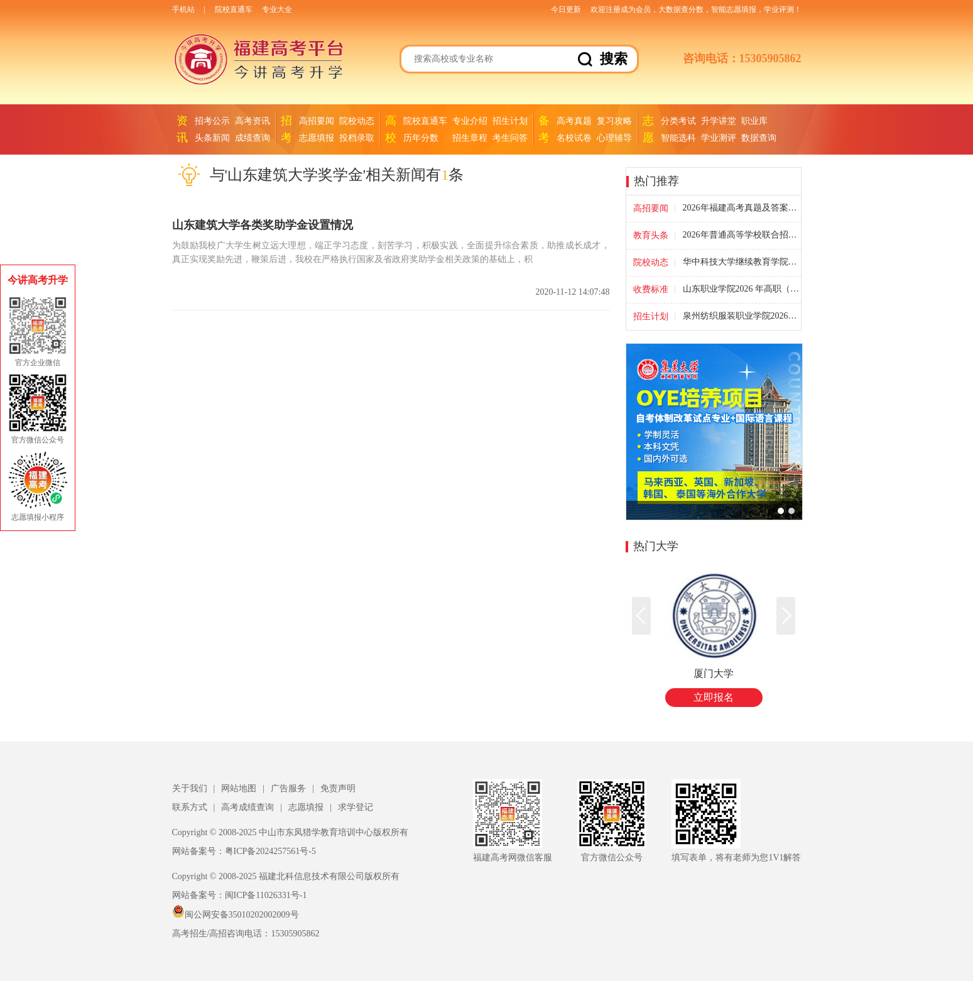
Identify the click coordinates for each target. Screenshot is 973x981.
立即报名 (713, 697)
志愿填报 (316, 138)
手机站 (183, 9)
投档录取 (356, 138)
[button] (785, 616)
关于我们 (189, 788)
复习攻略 (614, 121)
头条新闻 (212, 138)
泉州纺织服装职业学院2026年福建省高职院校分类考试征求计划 (741, 316)
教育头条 (650, 235)
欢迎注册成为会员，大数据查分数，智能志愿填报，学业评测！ (696, 9)
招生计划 (510, 121)
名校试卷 (574, 138)
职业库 (754, 121)
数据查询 (758, 138)
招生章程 (469, 138)
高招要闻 (316, 121)
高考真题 (574, 121)
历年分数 (420, 138)
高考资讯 (252, 121)
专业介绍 (469, 121)
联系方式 (189, 807)
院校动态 (356, 121)
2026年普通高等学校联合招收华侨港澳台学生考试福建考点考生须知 (741, 235)
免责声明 (338, 788)
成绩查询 (252, 138)
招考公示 (212, 121)
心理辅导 (614, 138)
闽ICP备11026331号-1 (266, 895)
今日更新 (566, 9)
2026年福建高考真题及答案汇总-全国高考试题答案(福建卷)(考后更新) (741, 208)
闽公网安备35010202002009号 (235, 914)
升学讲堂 (718, 121)
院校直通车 (234, 9)
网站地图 (238, 788)
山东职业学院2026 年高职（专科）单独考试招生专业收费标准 (741, 289)
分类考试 (678, 121)
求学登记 (355, 807)
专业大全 (277, 9)
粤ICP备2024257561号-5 (270, 851)
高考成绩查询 (247, 807)
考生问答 (510, 138)
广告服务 (288, 788)
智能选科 (678, 138)
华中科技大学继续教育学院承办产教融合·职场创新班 (741, 262)
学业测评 (718, 138)
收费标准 (650, 289)
